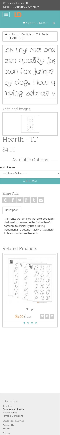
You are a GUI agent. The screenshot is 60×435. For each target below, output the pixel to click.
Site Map (7, 428)
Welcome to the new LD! (15, 3)
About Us (7, 406)
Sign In (6, 7)
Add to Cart (30, 181)
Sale (14, 34)
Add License (7, 167)
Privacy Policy (10, 412)
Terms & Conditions (13, 416)
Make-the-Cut (44, 222)
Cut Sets (26, 34)
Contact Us (8, 425)
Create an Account (27, 7)
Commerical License (13, 409)
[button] (35, 23)
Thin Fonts (42, 34)
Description (11, 210)
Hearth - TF (17, 38)
